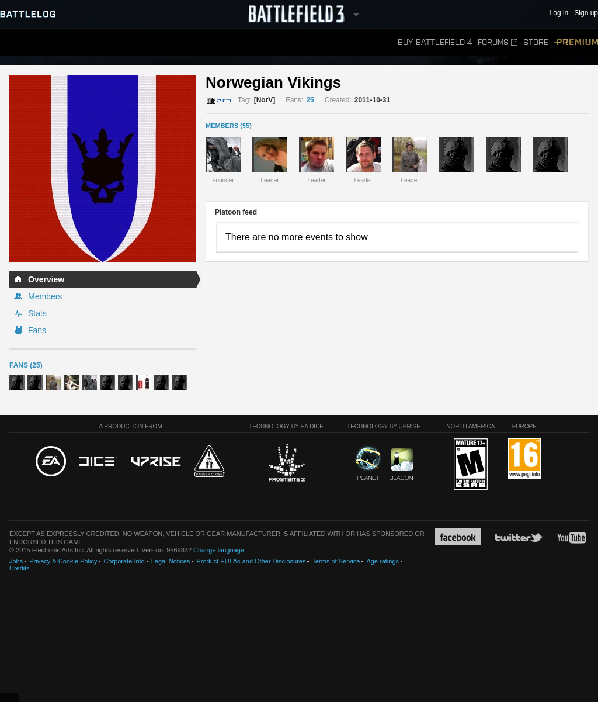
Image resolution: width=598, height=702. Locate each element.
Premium (576, 42)
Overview (46, 279)
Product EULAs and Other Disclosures (250, 561)
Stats (37, 313)
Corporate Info (123, 561)
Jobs (16, 561)
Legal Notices (170, 561)
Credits (19, 568)
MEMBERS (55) (229, 125)
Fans (37, 330)
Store (535, 42)
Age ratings (382, 561)
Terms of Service (336, 561)
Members (45, 296)
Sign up (586, 13)
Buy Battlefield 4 (435, 42)
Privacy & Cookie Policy (63, 561)
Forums (497, 42)
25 (310, 100)
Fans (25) (26, 365)
